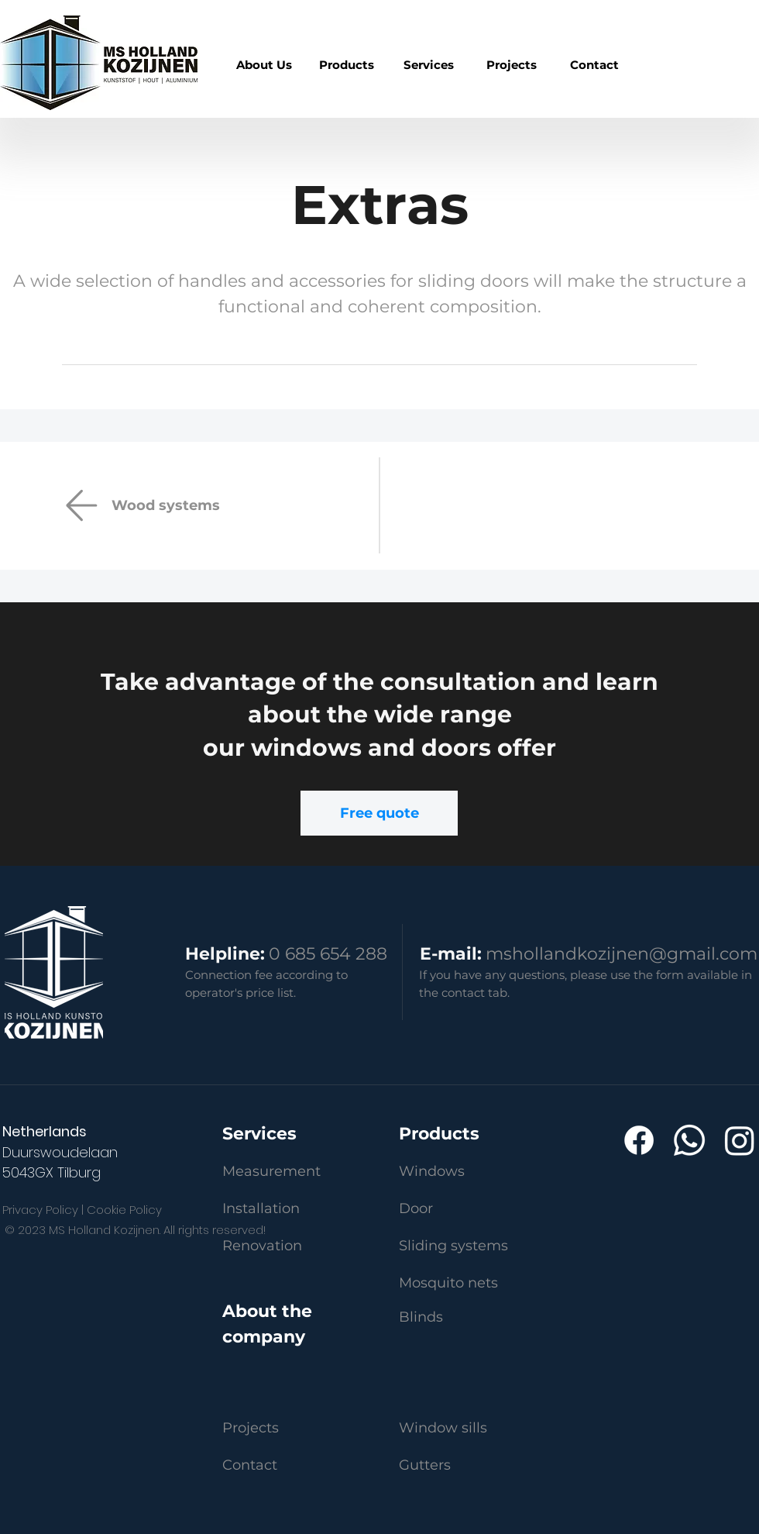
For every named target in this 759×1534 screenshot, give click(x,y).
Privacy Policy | (43, 1209)
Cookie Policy (124, 1209)
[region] (346, 65)
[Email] (81, 505)
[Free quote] (379, 813)
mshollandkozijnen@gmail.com (621, 953)
